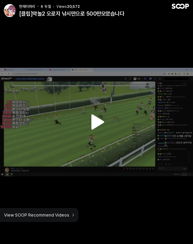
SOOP (180, 6)
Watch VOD (96, 122)
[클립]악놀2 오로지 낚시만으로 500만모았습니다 (71, 14)
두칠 (45, 6)
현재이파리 (27, 6)
